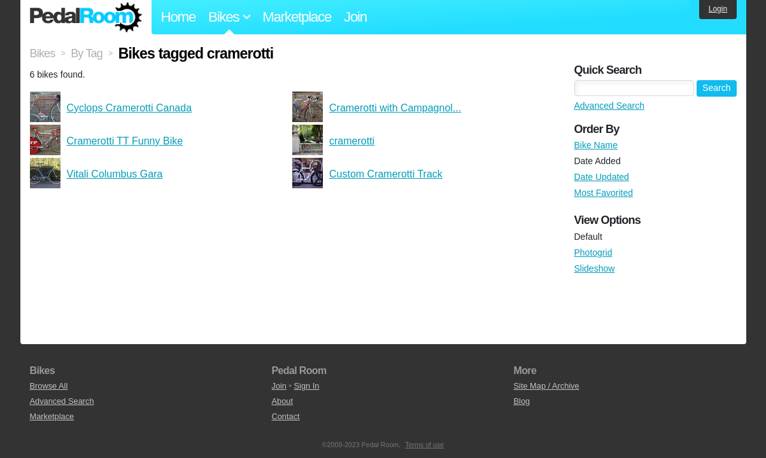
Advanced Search (609, 106)
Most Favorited (604, 193)
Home (178, 17)
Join (355, 17)
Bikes (42, 53)
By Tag (87, 53)
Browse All (49, 386)
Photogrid (593, 252)
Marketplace (296, 17)
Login (718, 8)
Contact (286, 416)
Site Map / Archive (546, 386)
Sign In (307, 386)
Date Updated (601, 177)
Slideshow (594, 268)
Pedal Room (86, 17)
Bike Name (596, 145)
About (282, 401)
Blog (522, 401)
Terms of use (424, 444)
